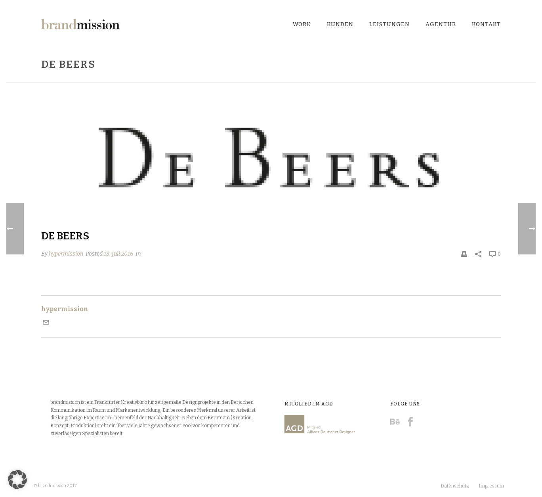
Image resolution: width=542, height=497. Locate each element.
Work (302, 24)
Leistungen (389, 24)
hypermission (66, 253)
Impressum (491, 486)
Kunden (340, 24)
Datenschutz (455, 486)
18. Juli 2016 (118, 253)
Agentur (441, 24)
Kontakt (486, 24)
